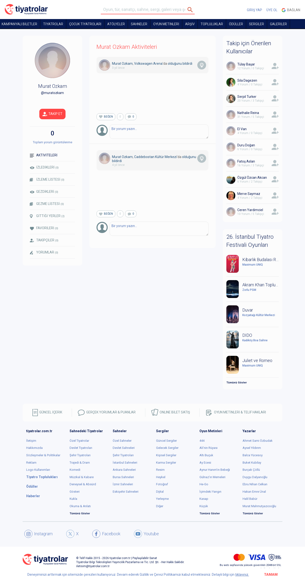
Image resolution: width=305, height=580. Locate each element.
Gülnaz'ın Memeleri (212, 477)
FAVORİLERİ (44, 228)
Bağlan (291, 10)
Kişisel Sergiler (166, 455)
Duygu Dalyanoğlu (255, 477)
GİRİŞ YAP (254, 10)
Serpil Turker (246, 97)
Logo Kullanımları (38, 469)
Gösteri (75, 491)
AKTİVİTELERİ (43, 155)
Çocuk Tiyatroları (85, 24)
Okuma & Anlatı (80, 506)
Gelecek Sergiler (167, 448)
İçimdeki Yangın (210, 491)
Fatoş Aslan (246, 161)
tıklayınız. (242, 574)
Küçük (203, 506)
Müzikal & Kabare (82, 477)
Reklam (31, 462)
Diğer (159, 506)
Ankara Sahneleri (124, 469)
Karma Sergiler (166, 462)
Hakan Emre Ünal (254, 491)
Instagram (38, 534)
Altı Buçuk (206, 455)
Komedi (75, 469)
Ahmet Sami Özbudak (258, 440)
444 (201, 440)
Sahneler (139, 24)
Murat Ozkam (122, 63)
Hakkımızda (34, 448)
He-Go (203, 484)
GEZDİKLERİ (44, 191)
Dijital (160, 491)
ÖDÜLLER (236, 24)
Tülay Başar (246, 64)
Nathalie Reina (248, 113)
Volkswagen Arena (148, 63)
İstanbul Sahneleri (125, 462)
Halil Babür (250, 499)
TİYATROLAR (53, 24)
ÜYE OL (271, 10)
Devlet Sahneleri (124, 448)
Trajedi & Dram (80, 462)
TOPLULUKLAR (212, 24)
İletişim (31, 440)
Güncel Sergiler (166, 440)
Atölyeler (116, 24)
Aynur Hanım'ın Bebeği (214, 469)
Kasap (203, 499)
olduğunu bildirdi (180, 63)
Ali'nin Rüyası (208, 448)
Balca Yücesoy (253, 455)
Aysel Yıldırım (252, 448)
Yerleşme (162, 499)
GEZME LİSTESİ (47, 204)
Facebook (106, 534)
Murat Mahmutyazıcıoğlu (259, 506)
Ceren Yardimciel (250, 210)
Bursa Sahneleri (123, 477)
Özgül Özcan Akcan (252, 177)
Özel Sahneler (122, 440)
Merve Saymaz (248, 194)
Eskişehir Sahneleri (125, 491)
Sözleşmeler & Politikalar (43, 455)
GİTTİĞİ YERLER (47, 216)
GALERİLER (278, 24)
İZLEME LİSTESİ (47, 180)
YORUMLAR (44, 252)
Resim (160, 469)
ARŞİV (190, 24)
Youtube (146, 534)
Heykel (160, 477)
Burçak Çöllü (251, 469)
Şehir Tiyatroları (80, 455)
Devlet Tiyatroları (81, 448)
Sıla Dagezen (247, 80)
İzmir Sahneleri (123, 484)
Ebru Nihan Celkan (255, 484)
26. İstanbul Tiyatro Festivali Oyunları (250, 240)
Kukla (73, 499)
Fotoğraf (162, 484)
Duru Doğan (246, 145)
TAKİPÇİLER (44, 240)
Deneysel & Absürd (83, 484)
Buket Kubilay (252, 462)
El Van (242, 129)
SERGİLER (256, 24)
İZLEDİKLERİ (44, 167)
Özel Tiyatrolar (79, 440)
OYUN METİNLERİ (166, 24)
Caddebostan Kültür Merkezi (155, 157)
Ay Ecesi (205, 462)
